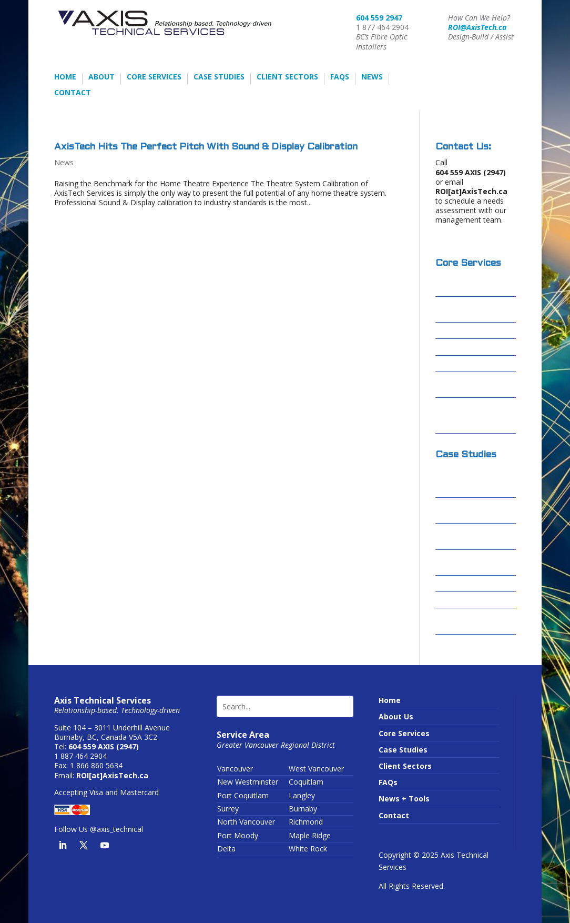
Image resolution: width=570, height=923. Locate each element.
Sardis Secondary (467, 600)
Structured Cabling (471, 331)
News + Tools (404, 799)
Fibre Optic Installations (459, 309)
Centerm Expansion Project (472, 536)
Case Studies (219, 77)
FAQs (339, 77)
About (101, 77)
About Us (396, 716)
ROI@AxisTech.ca (477, 27)
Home (65, 77)
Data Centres (460, 347)
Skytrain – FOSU (464, 584)
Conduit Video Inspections (461, 385)
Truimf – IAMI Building (460, 621)
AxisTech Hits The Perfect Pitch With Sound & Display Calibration (206, 147)
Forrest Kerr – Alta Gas (470, 563)
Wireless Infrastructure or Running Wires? (467, 415)
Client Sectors (287, 77)
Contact (72, 93)
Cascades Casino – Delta (470, 510)
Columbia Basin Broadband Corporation (464, 479)
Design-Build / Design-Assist (461, 283)
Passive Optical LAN (473, 364)
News (372, 77)
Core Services (154, 77)
